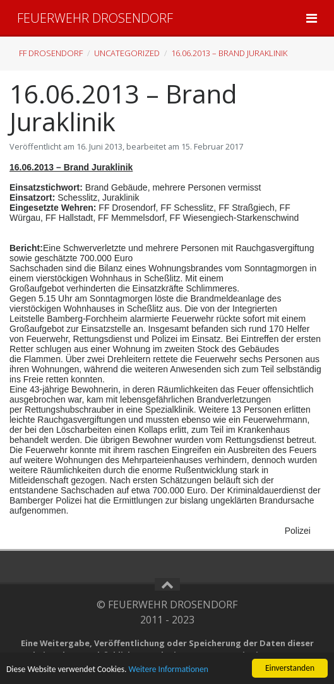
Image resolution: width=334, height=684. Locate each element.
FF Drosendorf (51, 53)
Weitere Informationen (168, 669)
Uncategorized (127, 53)
